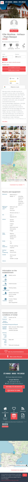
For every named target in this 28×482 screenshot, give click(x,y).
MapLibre (22, 179)
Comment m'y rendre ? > (17, 185)
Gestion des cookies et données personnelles (10, 480)
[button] (14, 31)
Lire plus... (5, 121)
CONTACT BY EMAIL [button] (14, 390)
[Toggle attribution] (25, 180)
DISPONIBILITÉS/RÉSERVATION (14, 387)
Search (4, 59)
